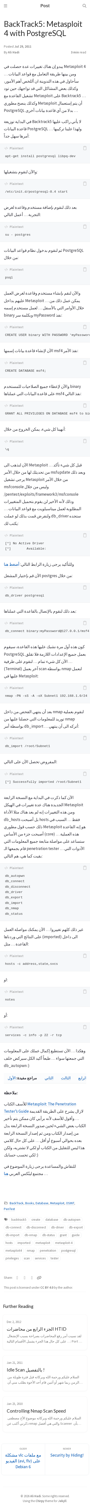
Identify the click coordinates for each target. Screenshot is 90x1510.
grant (63, 1235)
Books (29, 1203)
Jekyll (62, 1501)
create (35, 1220)
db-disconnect (36, 1227)
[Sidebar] (5, 5)
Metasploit (57, 1203)
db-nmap (30, 1235)
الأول (12, 1077)
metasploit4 (14, 1251)
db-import (12, 1235)
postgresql (68, 1251)
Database (42, 1203)
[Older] (23, 1459)
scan (27, 1258)
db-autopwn (71, 1220)
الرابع (82, 1077)
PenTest (9, 1209)
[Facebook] (25, 1278)
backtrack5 (18, 1220)
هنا (6, 1173)
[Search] (84, 5)
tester (55, 1258)
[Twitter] (17, 1278)
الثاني (49, 1077)
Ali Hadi (13, 52)
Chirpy (40, 1501)
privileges (12, 1258)
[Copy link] (39, 1278)
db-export (76, 1227)
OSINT (70, 1203)
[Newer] (67, 1459)
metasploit (43, 1243)
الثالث (66, 1077)
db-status (48, 1235)
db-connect (13, 1227)
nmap (31, 1251)
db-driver (57, 1227)
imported (24, 1243)
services (40, 1258)
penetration (48, 1251)
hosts (9, 1243)
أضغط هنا (11, 564)
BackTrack (17, 1203)
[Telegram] (32, 1278)
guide (76, 1235)
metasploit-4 (63, 1243)
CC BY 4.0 (47, 1287)
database (51, 1220)
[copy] (84, 148)
